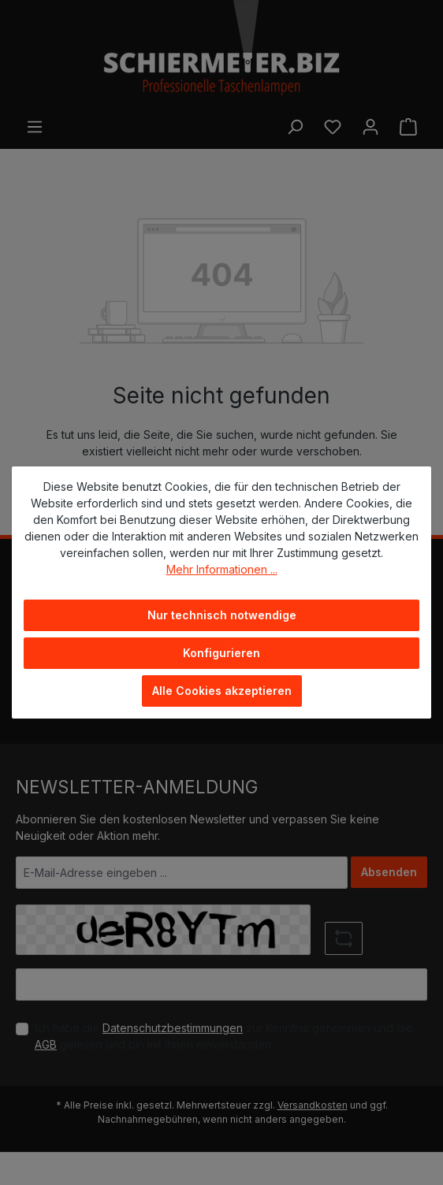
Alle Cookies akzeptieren (222, 690)
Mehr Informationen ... (221, 569)
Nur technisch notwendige (221, 615)
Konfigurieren (221, 652)
